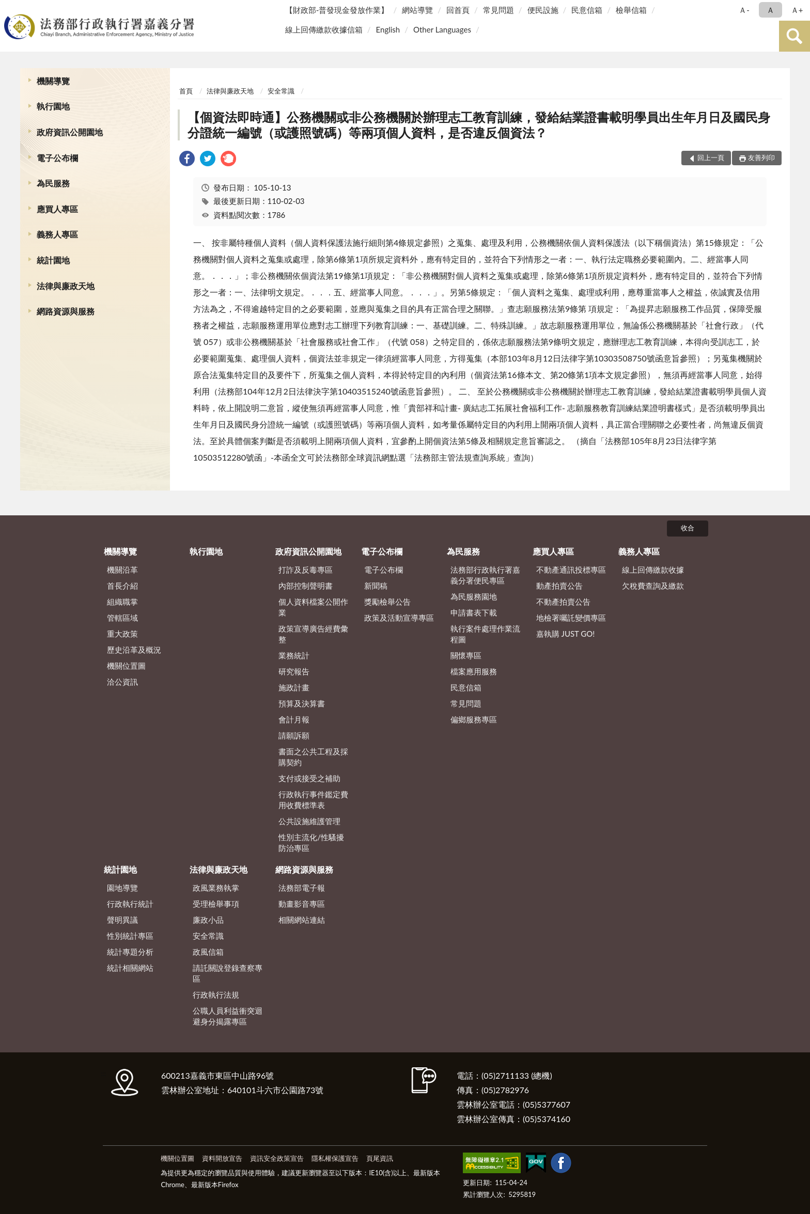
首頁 (186, 91)
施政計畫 (293, 687)
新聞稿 (375, 585)
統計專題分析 (130, 951)
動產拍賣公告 (559, 585)
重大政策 (122, 633)
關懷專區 (465, 655)
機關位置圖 (126, 665)
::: (10, 9)
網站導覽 (417, 9)
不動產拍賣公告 (563, 601)
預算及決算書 (301, 703)
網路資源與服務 (66, 311)
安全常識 (281, 91)
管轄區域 (122, 617)
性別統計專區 (130, 935)
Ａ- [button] (744, 9)
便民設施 (542, 9)
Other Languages (442, 29)
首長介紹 (122, 585)
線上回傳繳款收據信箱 (324, 29)
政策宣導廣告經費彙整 (313, 634)
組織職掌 (122, 601)
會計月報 (293, 719)
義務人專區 (57, 234)
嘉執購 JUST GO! (565, 633)
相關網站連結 (301, 919)
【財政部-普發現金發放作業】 (337, 9)
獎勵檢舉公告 (387, 601)
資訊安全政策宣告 (277, 1158)
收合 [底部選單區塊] (687, 528)
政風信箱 (208, 951)
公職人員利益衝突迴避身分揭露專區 (227, 1016)
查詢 (794, 36)
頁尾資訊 (379, 1158)
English (388, 29)
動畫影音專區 (301, 903)
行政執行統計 (130, 903)
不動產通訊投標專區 (571, 569)
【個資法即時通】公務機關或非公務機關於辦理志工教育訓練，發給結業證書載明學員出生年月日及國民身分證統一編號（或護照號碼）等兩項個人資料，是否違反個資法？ (479, 124)
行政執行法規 (216, 994)
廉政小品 (208, 919)
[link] (187, 160)
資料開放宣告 (222, 1158)
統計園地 (53, 260)
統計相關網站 (130, 967)
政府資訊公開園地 (70, 132)
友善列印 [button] (761, 157)
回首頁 (458, 9)
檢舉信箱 (631, 9)
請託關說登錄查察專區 (227, 973)
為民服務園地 (473, 596)
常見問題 (498, 9)
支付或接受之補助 (309, 778)
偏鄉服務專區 (473, 719)
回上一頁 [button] (710, 157)
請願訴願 (293, 735)
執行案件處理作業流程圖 (485, 634)
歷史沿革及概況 (134, 649)
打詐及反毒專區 (305, 569)
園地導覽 (122, 887)
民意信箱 (586, 9)
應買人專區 (57, 209)
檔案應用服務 (473, 671)
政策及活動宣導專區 (399, 617)
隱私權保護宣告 (335, 1158)
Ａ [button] (770, 9)
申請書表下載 (473, 612)
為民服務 (53, 183)
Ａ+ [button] (797, 9)
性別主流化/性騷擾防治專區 (311, 842)
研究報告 (293, 671)
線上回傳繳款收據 (653, 569)
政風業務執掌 (216, 887)
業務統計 (293, 655)
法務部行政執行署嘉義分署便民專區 (485, 575)
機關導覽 (53, 81)
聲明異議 (122, 919)
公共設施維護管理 (309, 821)
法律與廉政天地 (66, 286)
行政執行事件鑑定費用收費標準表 (313, 800)
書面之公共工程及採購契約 (313, 757)
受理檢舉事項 (216, 903)
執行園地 (53, 106)
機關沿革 (122, 569)
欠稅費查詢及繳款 (653, 585)
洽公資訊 (122, 681)
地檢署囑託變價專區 (571, 617)
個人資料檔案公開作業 (313, 607)
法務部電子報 (301, 887)
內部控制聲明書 (305, 585)
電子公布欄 (57, 158)
